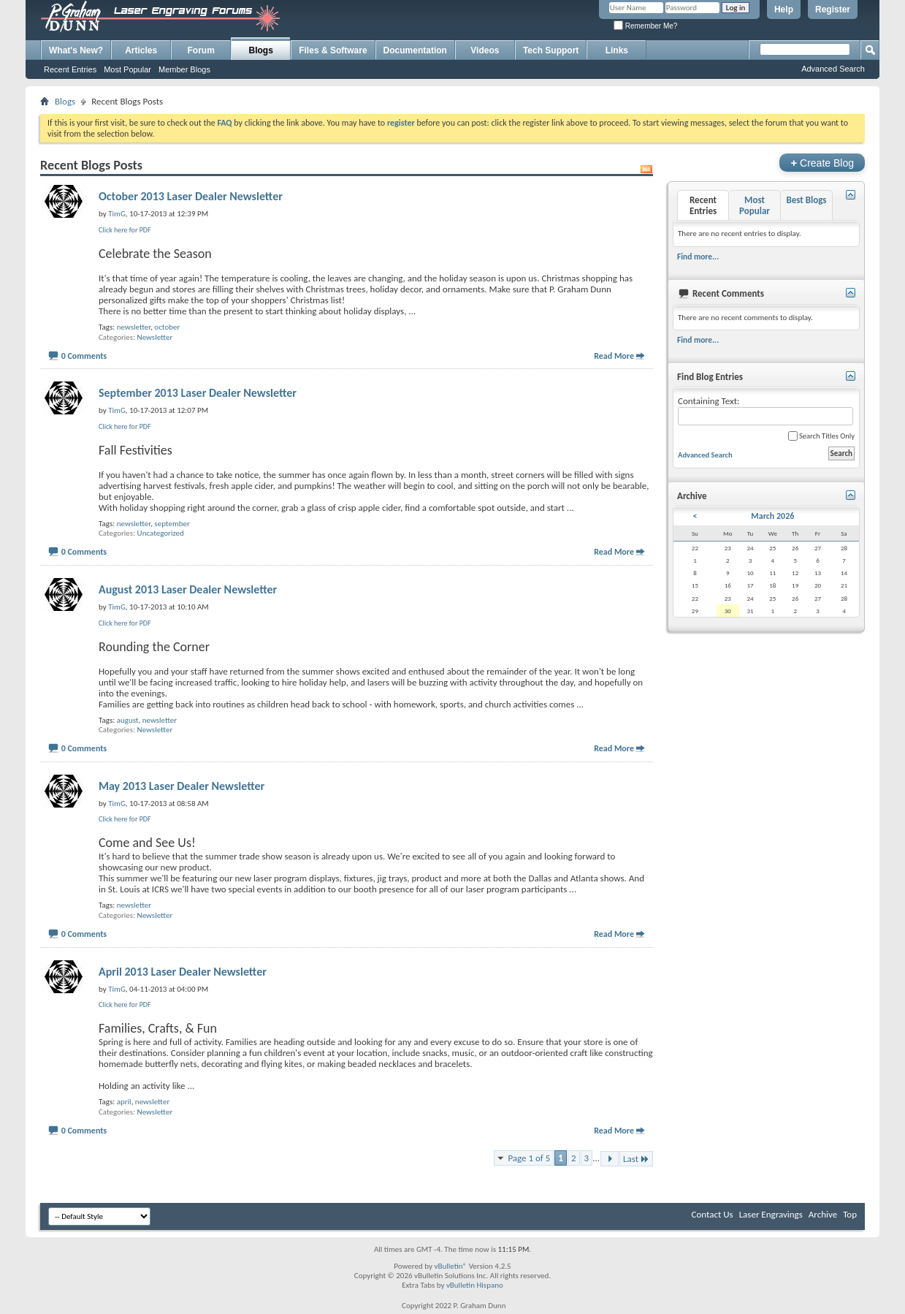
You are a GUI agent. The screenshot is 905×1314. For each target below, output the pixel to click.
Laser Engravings (771, 1214)
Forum (201, 50)
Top (850, 1214)
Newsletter (155, 337)
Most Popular (127, 69)
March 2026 (772, 516)
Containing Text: (765, 410)
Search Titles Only (821, 436)
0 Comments (84, 356)
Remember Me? (645, 26)
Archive (823, 1214)
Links (617, 50)
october (167, 327)
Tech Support (550, 50)
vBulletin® (450, 1266)
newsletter (133, 327)
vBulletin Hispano (474, 1285)
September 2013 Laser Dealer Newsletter (198, 393)
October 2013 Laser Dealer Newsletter (191, 196)
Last (636, 1158)
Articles (141, 50)
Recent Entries (70, 69)
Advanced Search (833, 68)
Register (832, 9)
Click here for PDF (125, 230)
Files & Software (333, 50)
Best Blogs (806, 199)
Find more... (698, 256)
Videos (484, 50)
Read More (614, 356)
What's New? (76, 50)
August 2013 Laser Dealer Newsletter (188, 589)
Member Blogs (184, 69)
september (171, 523)
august (128, 720)
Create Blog (822, 162)
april (124, 1101)
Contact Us (712, 1214)
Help (783, 9)
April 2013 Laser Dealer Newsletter (183, 972)
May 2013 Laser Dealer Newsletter (181, 786)
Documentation (415, 50)
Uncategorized (160, 533)
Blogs (261, 50)
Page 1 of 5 (529, 1157)
